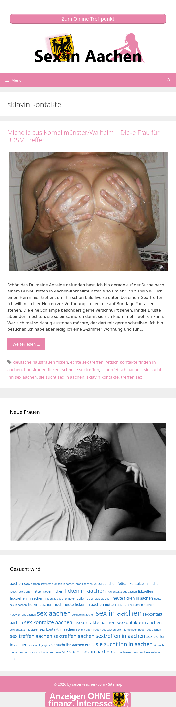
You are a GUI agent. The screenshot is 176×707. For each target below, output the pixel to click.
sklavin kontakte (103, 377)
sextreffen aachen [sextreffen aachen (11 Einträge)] (74, 636)
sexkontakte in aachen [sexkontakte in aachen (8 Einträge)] (139, 622)
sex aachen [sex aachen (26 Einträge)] (54, 613)
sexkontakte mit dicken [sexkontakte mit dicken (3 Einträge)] (24, 629)
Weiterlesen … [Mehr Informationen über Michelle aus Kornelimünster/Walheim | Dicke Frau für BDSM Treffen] (26, 344)
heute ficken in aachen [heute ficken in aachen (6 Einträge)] (133, 598)
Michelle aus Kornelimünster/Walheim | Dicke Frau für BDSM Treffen (83, 136)
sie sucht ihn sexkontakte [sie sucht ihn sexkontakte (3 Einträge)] (45, 652)
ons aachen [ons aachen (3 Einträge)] (29, 614)
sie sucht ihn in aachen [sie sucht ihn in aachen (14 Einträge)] (124, 644)
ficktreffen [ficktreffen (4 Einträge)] (145, 591)
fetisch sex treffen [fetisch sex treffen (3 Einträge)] (21, 591)
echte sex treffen (86, 362)
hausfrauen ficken (42, 369)
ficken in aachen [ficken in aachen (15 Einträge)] (85, 590)
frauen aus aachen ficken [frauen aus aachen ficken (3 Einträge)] (59, 598)
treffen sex (131, 377)
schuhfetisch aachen (121, 369)
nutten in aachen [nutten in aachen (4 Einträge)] (142, 605)
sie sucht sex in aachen (61, 377)
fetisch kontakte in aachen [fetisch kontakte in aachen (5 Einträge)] (139, 583)
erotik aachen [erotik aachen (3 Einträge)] (84, 584)
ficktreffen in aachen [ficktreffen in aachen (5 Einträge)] (26, 598)
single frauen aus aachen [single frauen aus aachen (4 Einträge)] (131, 652)
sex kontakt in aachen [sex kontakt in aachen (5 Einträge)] (57, 629)
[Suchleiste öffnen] (168, 80)
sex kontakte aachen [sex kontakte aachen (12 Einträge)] (48, 622)
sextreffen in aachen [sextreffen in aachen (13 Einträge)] (120, 635)
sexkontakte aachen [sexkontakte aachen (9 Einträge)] (94, 622)
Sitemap (115, 684)
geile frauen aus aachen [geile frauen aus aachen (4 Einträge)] (94, 598)
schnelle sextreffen (80, 369)
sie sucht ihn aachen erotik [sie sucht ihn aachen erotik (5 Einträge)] (73, 644)
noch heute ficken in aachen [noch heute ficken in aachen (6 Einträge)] (79, 604)
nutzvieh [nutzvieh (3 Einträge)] (15, 614)
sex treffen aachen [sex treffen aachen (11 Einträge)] (31, 636)
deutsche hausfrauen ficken (40, 362)
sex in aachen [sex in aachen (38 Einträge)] (119, 613)
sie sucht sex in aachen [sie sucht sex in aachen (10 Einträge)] (87, 651)
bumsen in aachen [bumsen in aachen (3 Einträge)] (63, 584)
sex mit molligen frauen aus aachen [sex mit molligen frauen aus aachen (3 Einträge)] (139, 629)
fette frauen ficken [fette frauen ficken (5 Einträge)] (48, 591)
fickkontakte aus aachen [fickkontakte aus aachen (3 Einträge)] (122, 591)
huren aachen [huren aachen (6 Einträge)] (40, 604)
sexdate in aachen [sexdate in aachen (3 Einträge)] (83, 614)
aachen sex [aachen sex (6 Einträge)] (20, 583)
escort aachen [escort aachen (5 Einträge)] (105, 583)
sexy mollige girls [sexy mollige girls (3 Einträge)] (39, 645)
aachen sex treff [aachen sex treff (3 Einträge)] (41, 584)
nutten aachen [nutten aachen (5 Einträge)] (117, 604)
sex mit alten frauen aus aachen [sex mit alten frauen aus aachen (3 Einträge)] (96, 629)
